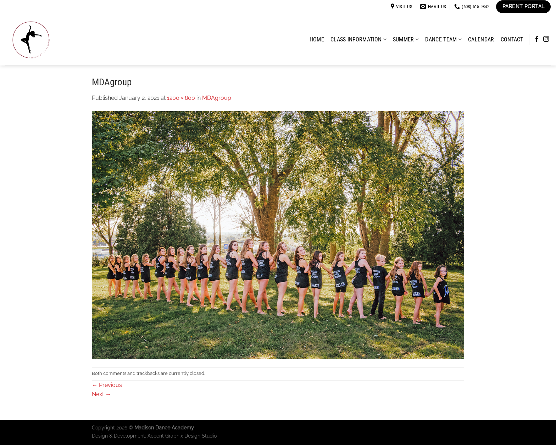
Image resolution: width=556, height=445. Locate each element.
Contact (512, 39)
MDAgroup (216, 98)
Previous (107, 385)
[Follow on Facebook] (537, 39)
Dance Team (443, 39)
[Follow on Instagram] (546, 39)
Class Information (358, 39)
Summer (406, 39)
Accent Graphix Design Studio (182, 436)
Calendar (481, 39)
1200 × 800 (181, 98)
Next (101, 394)
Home (317, 39)
